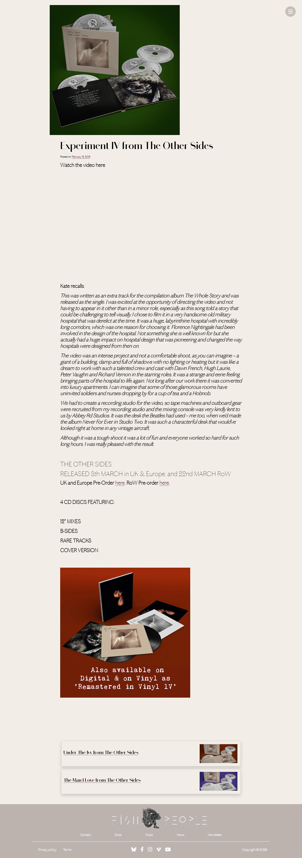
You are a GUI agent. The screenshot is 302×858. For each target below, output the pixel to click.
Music (149, 835)
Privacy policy (47, 850)
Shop (118, 835)
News (180, 835)
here (120, 483)
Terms (67, 850)
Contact (85, 835)
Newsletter (215, 835)
